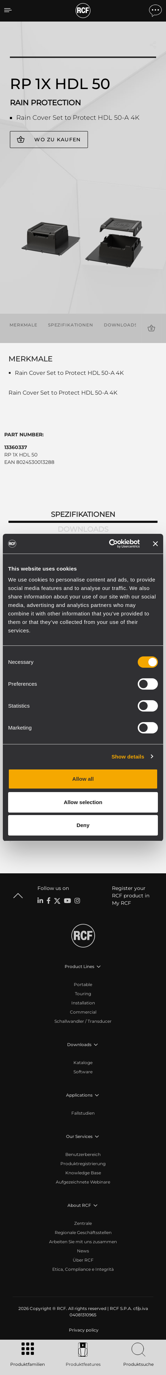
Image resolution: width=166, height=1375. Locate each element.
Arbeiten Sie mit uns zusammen (83, 1241)
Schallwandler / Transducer (83, 1021)
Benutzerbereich (83, 1154)
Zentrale (83, 1223)
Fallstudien (83, 1113)
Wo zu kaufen (57, 139)
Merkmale (23, 324)
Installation (83, 1002)
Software (83, 1071)
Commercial (83, 1012)
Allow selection (83, 802)
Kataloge (83, 1062)
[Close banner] (155, 543)
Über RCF (83, 1260)
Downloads (120, 324)
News (83, 1250)
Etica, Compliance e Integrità (83, 1269)
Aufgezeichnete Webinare (83, 1182)
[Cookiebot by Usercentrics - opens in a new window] (109, 543)
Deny (83, 825)
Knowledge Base (83, 1172)
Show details (128, 757)
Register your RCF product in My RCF (130, 895)
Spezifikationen (70, 324)
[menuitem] (83, 1330)
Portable (83, 984)
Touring (83, 993)
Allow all (83, 779)
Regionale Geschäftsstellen (83, 1232)
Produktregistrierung (83, 1163)
